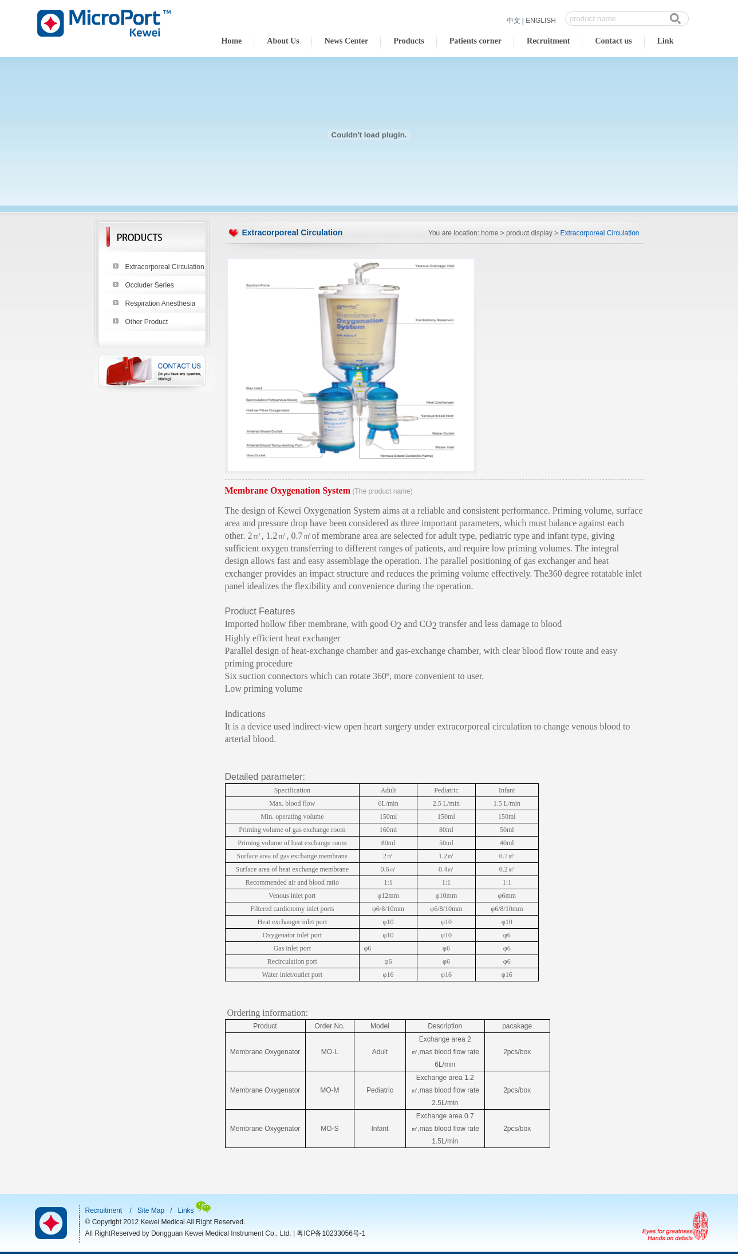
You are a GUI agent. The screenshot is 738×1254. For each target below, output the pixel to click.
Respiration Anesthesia (160, 303)
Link (665, 41)
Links (186, 1210)
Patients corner (475, 41)
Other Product (146, 322)
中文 (513, 21)
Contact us (613, 41)
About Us (283, 41)
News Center (347, 41)
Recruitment (548, 41)
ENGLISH (541, 21)
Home (232, 41)
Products (408, 41)
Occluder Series (149, 285)
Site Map (150, 1210)
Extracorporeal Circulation (164, 267)
